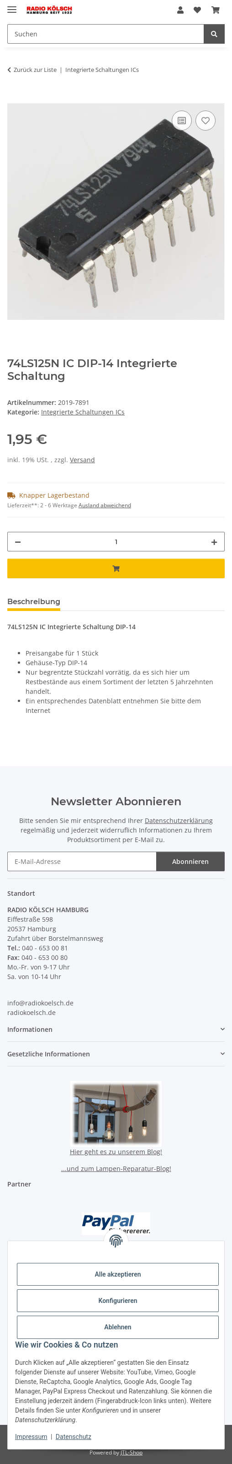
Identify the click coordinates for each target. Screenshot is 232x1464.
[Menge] (116, 541)
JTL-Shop (131, 1452)
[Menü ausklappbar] (11, 5)
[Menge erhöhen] (214, 541)
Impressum (31, 1436)
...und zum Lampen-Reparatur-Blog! (116, 1168)
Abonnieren (190, 861)
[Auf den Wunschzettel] (205, 121)
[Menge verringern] (18, 541)
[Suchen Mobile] (105, 34)
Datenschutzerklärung (179, 820)
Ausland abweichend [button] (105, 505)
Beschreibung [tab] (33, 601)
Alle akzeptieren (118, 1274)
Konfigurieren (117, 1300)
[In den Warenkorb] (14, 98)
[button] (180, 10)
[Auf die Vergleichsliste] (182, 121)
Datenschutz (73, 1436)
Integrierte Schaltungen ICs (83, 412)
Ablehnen (117, 1327)
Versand (82, 459)
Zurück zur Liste (35, 70)
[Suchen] (214, 34)
